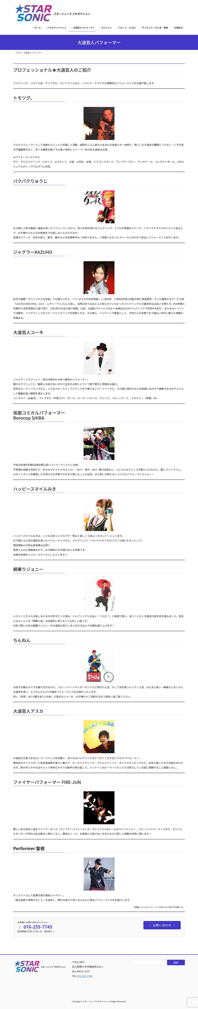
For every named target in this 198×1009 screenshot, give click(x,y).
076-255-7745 (84, 976)
